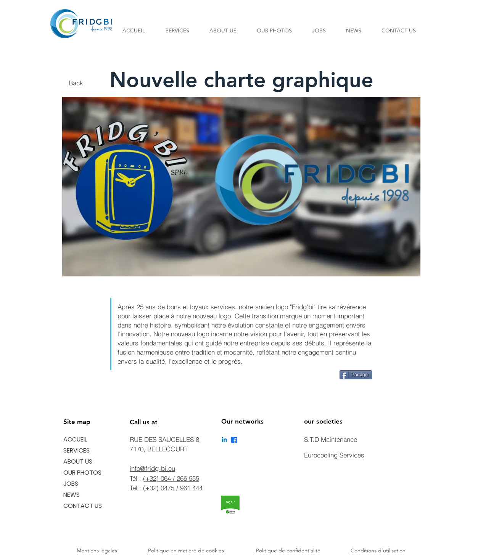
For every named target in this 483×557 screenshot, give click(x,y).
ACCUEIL (75, 439)
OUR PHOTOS (82, 472)
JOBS (70, 483)
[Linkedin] (224, 440)
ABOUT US (77, 461)
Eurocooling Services (334, 455)
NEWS (71, 494)
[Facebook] (234, 440)
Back (76, 83)
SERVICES (76, 450)
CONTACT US (82, 505)
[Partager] (356, 374)
